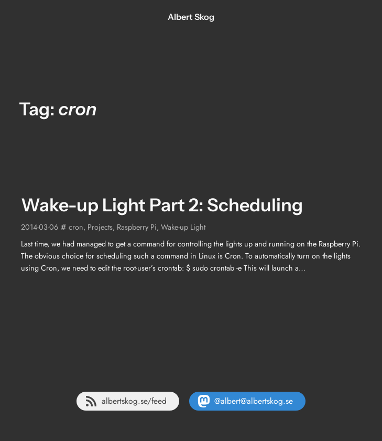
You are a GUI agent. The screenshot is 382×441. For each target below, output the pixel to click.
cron (76, 227)
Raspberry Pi (137, 227)
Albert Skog (191, 17)
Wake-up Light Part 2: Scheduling (162, 205)
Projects (100, 227)
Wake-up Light (183, 227)
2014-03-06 (39, 227)
